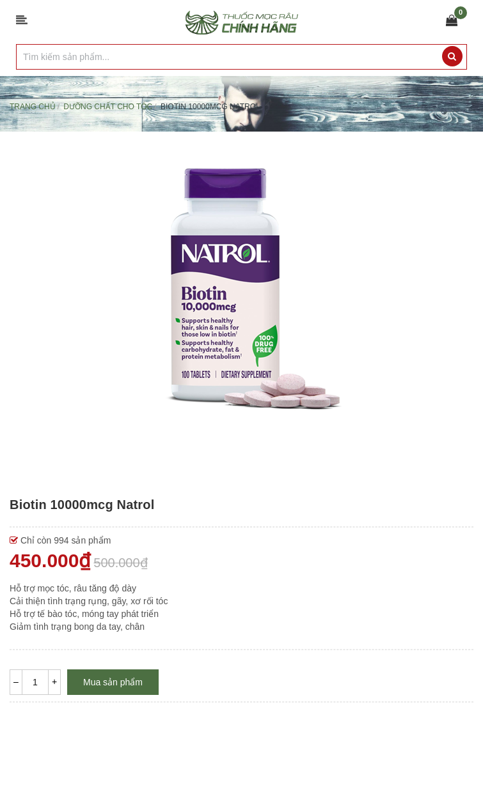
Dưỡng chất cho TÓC (107, 106)
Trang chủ (33, 106)
